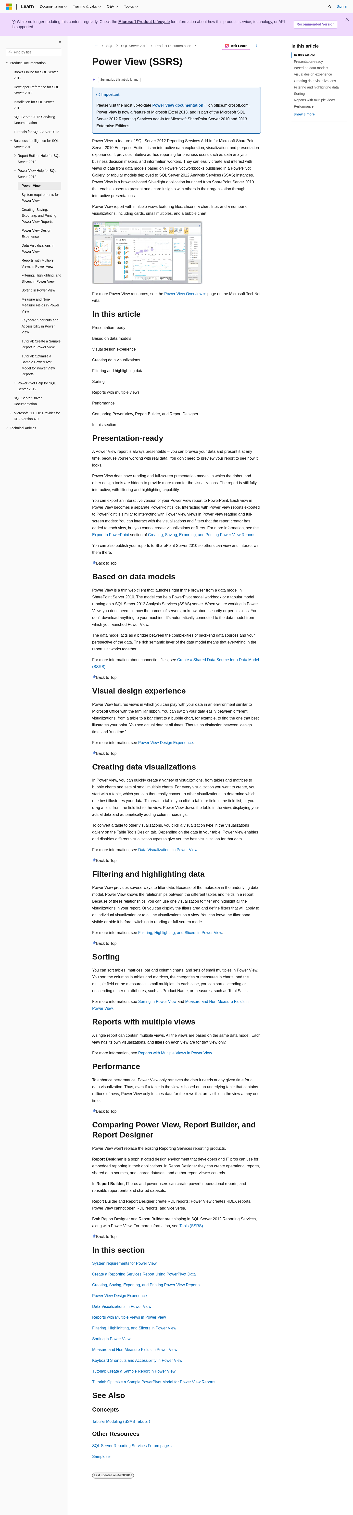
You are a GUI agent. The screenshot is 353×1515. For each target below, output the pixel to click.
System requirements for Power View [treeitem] (40, 198)
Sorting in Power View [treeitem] (38, 290)
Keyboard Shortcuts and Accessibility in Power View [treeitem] (40, 326)
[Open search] (330, 6)
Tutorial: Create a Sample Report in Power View (134, 1371)
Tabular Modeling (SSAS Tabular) (121, 1421)
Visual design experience (313, 74)
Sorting (299, 94)
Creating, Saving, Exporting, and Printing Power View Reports (201, 535)
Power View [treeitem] (31, 186)
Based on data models (311, 68)
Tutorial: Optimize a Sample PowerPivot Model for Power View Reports (153, 1382)
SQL (109, 46)
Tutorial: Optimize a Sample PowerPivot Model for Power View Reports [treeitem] (38, 365)
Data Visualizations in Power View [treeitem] (38, 248)
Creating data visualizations (315, 81)
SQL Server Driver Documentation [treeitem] (28, 401)
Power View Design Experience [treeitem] (36, 233)
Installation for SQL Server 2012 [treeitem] (34, 105)
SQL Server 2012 (134, 46)
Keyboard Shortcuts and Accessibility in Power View (137, 1360)
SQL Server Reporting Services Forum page (130, 1446)
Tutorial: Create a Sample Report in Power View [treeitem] (41, 344)
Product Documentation (173, 46)
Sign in (342, 6)
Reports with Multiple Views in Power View (175, 1053)
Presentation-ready (308, 61)
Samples (99, 1456)
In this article (304, 55)
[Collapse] (60, 42)
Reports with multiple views (314, 100)
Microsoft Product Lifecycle (144, 22)
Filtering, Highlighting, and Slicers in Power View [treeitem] (41, 278)
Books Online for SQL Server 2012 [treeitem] (36, 75)
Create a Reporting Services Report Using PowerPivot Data (144, 1274)
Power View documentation (177, 105)
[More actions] (256, 46)
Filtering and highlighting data (316, 87)
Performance (304, 106)
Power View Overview (183, 294)
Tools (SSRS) (191, 1226)
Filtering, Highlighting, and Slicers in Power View (180, 933)
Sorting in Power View (157, 1001)
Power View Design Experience (165, 743)
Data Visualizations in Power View (167, 850)
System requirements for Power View (124, 1263)
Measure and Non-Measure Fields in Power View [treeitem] (40, 305)
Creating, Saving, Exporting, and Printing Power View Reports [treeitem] (39, 216)
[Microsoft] (9, 6)
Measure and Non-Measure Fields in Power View (134, 1350)
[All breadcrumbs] (96, 46)
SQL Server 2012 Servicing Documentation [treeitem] (34, 120)
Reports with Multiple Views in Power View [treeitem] (37, 263)
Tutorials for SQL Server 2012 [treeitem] (36, 132)
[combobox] (33, 52)
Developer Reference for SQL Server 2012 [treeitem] (36, 90)
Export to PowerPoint (110, 535)
